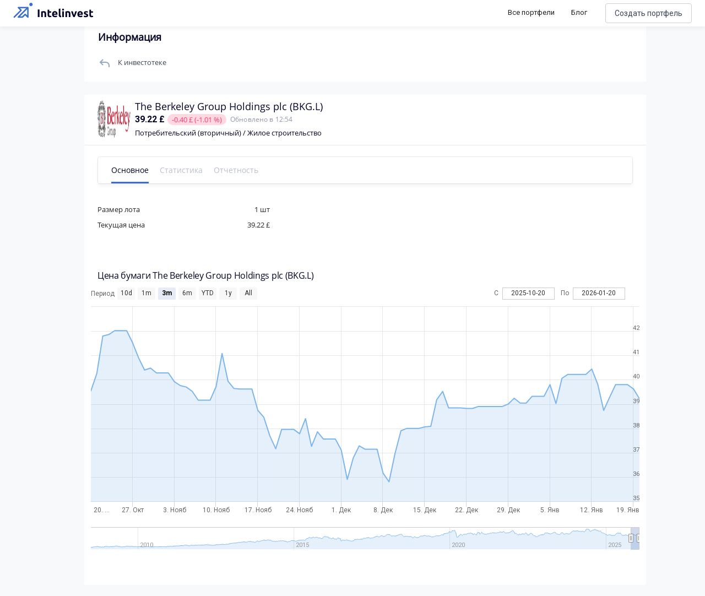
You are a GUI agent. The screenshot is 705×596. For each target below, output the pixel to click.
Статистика (185, 170)
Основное (134, 170)
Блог (579, 12)
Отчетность (240, 170)
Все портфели (531, 12)
